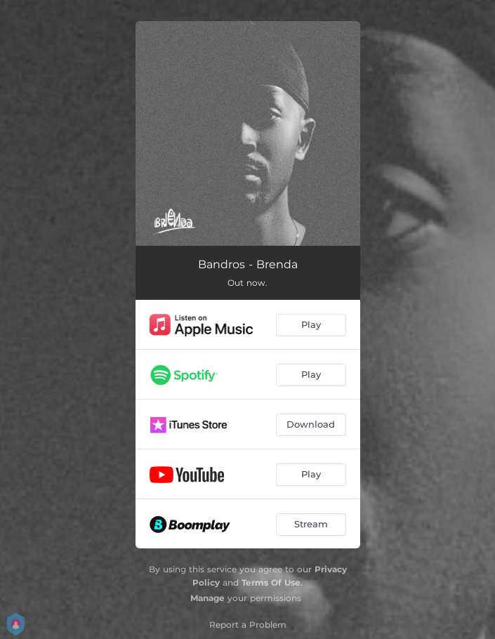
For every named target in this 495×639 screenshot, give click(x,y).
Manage (207, 598)
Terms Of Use (271, 582)
